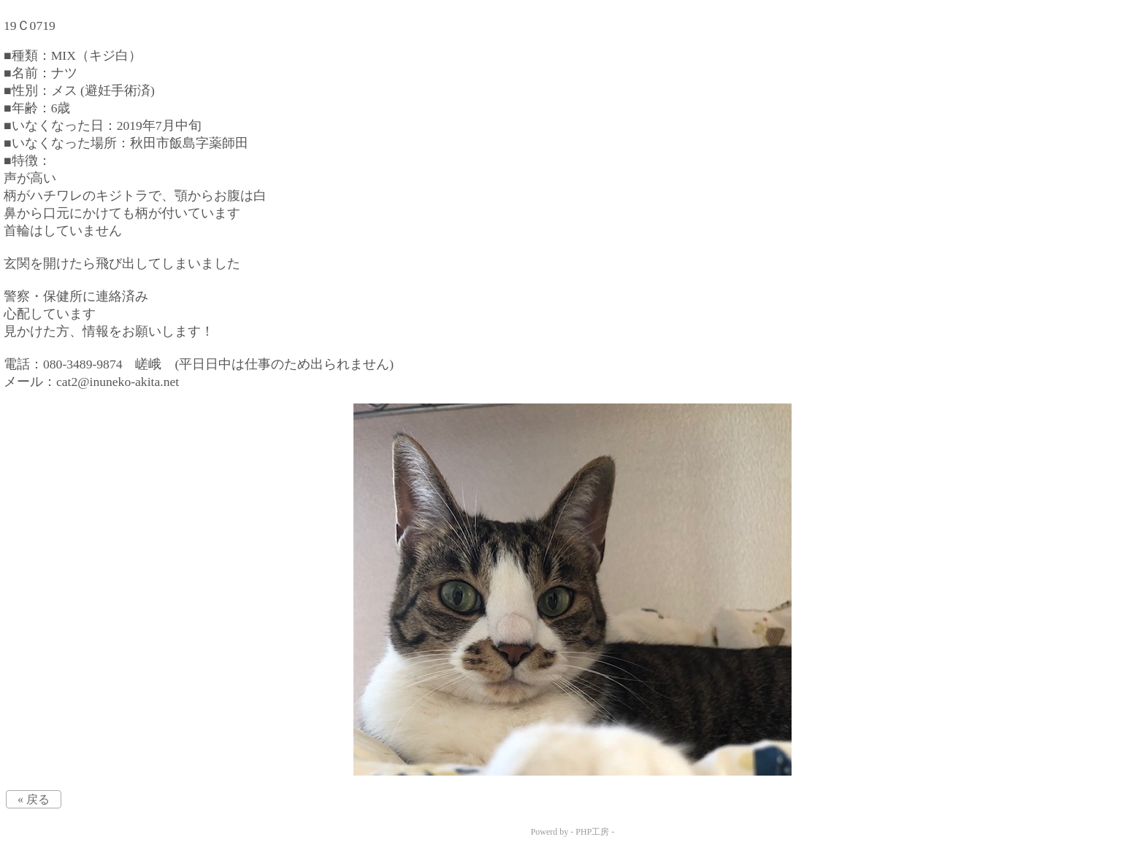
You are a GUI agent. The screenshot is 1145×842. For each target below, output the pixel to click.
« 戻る (34, 799)
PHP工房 (592, 832)
